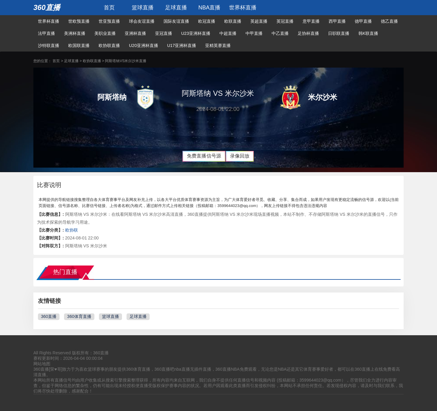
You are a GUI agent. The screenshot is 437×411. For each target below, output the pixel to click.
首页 (109, 8)
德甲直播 (363, 21)
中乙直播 (280, 33)
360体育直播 (79, 316)
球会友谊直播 (141, 21)
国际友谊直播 (176, 21)
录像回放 (239, 156)
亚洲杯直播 (135, 33)
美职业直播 (105, 33)
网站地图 (41, 363)
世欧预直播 (79, 21)
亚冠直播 (163, 33)
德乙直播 (389, 21)
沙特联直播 (48, 45)
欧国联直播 (79, 45)
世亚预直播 (109, 21)
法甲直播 (46, 33)
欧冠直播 (206, 21)
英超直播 (258, 21)
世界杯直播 (242, 8)
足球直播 (176, 8)
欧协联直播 (109, 45)
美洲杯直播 (74, 33)
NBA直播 (209, 8)
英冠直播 (284, 21)
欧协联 (71, 230)
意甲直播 (311, 21)
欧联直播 (232, 21)
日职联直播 (338, 33)
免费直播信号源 (204, 156)
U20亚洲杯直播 (143, 45)
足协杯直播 (308, 33)
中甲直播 (254, 33)
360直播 (46, 7)
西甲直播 (337, 21)
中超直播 (227, 33)
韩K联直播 (368, 33)
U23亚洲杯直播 (195, 33)
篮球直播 (143, 8)
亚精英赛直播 (218, 45)
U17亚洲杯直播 (181, 45)
